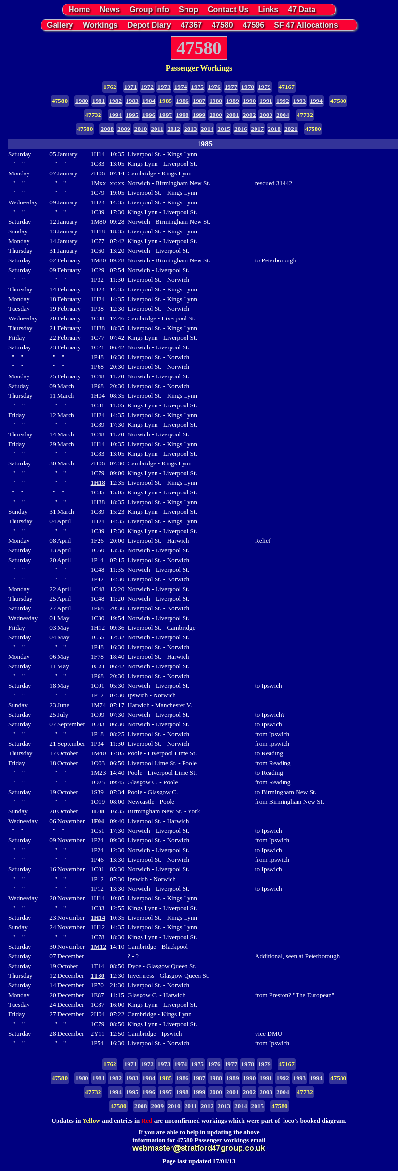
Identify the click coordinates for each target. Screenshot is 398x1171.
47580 (222, 25)
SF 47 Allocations (306, 25)
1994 (316, 100)
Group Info (149, 9)
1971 (130, 86)
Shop (188, 9)
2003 (265, 114)
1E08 (98, 811)
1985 (165, 100)
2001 (232, 114)
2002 (249, 114)
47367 (191, 25)
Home (79, 9)
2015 (223, 128)
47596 (254, 25)
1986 (182, 100)
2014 (207, 128)
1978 (247, 86)
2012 (173, 128)
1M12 (99, 946)
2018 (274, 128)
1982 (115, 100)
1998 (182, 114)
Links (268, 9)
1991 (265, 100)
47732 (93, 114)
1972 (147, 86)
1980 (81, 100)
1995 (132, 114)
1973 (164, 86)
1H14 (98, 917)
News (110, 9)
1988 (215, 100)
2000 (215, 114)
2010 (140, 128)
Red (146, 1120)
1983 (132, 100)
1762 (109, 86)
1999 (199, 114)
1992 (282, 100)
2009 (123, 128)
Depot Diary (149, 25)
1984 (149, 100)
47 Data (301, 9)
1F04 (97, 820)
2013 (190, 128)
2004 (282, 114)
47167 (287, 86)
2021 (291, 128)
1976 (214, 86)
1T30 (98, 975)
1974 (180, 86)
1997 (165, 114)
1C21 (98, 666)
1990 (249, 100)
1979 (264, 86)
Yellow (91, 1120)
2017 (257, 128)
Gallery (60, 25)
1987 (199, 100)
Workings (100, 25)
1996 (149, 114)
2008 (107, 128)
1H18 (98, 482)
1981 (98, 100)
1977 (231, 86)
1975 (197, 86)
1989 (232, 100)
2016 (240, 128)
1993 (299, 100)
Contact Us (228, 9)
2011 (157, 128)
